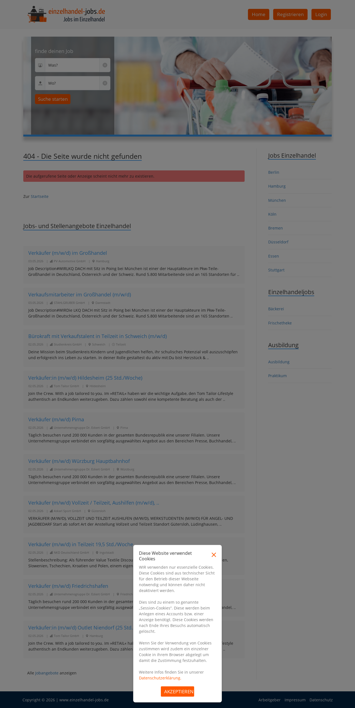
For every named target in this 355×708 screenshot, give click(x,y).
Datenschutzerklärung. (160, 678)
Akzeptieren (179, 691)
